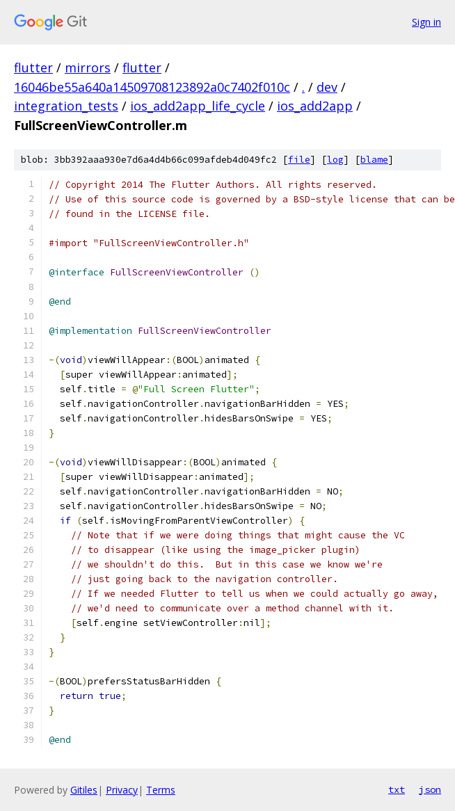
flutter (33, 67)
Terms (160, 789)
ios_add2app (315, 105)
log (335, 160)
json (430, 789)
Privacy (122, 789)
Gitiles (83, 789)
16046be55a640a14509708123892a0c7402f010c (152, 87)
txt (396, 789)
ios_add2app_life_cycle (197, 105)
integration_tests (66, 105)
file (299, 160)
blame (374, 160)
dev (327, 87)
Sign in (426, 22)
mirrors (88, 67)
